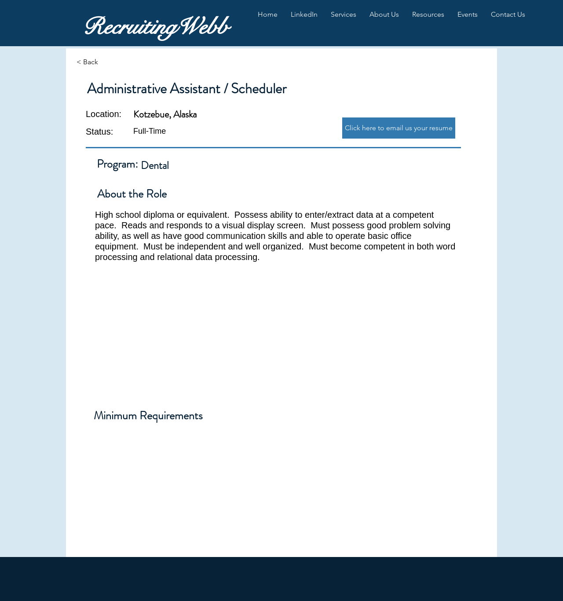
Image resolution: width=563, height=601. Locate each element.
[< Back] (108, 62)
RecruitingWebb (155, 27)
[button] (304, 14)
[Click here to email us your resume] (398, 128)
